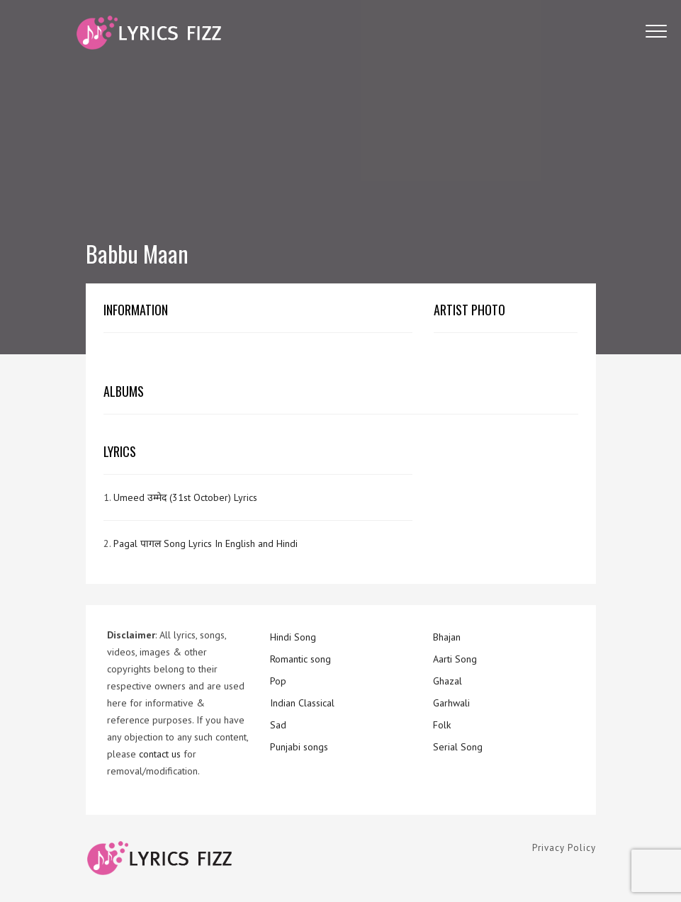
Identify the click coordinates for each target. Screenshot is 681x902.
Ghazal (447, 681)
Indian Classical (302, 703)
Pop (278, 681)
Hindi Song (293, 637)
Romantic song (300, 659)
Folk (442, 724)
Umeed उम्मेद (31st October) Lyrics (185, 497)
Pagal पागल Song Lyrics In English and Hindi (205, 543)
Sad (278, 724)
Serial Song (458, 746)
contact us (160, 754)
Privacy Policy (564, 848)
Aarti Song (455, 659)
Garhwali (451, 703)
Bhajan (447, 637)
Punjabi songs (299, 746)
